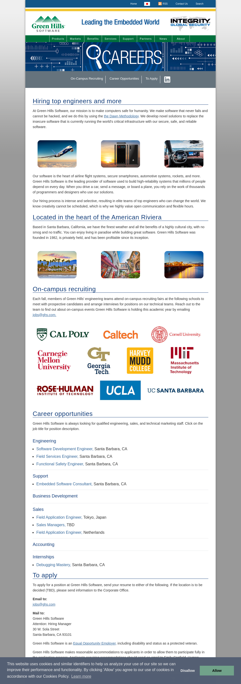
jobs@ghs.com (44, 604)
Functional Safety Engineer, (60, 464)
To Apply (152, 78)
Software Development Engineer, (64, 449)
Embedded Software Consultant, (64, 484)
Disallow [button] (188, 671)
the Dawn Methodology (121, 116)
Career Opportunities (124, 78)
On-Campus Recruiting (87, 78)
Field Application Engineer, (59, 517)
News (163, 38)
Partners (146, 38)
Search (199, 3)
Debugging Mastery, (53, 565)
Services (111, 38)
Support (128, 38)
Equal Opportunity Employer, (95, 643)
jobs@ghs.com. (44, 315)
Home (133, 3)
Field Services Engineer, (57, 456)
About (181, 38)
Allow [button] (216, 671)
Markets (75, 38)
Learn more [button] (81, 676)
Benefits (93, 38)
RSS (163, 3)
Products (58, 38)
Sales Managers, (51, 525)
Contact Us (182, 3)
